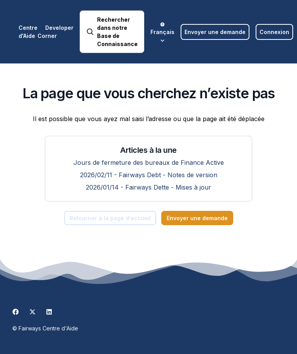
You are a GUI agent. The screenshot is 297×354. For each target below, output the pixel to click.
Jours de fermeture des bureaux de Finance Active (148, 162)
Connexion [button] (274, 32)
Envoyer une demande (215, 32)
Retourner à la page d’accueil (110, 218)
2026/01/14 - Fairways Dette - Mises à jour (148, 187)
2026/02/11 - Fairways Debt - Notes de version (148, 175)
